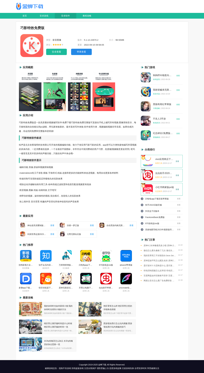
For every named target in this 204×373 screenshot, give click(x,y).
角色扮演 (156, 123)
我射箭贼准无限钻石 (163, 90)
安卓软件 (65, 15)
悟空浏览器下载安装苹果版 (46, 288)
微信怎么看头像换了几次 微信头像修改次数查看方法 (160, 250)
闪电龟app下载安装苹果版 (86, 265)
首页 (25, 15)
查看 (178, 76)
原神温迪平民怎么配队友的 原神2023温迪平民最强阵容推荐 (160, 260)
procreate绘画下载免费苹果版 (126, 288)
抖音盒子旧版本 (152, 211)
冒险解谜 (156, 137)
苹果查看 (81, 52)
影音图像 (25, 268)
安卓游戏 (44, 15)
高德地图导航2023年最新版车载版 (159, 229)
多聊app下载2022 (26, 288)
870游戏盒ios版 (106, 265)
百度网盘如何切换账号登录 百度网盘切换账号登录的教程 (160, 275)
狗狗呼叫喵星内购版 (163, 75)
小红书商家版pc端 (164, 187)
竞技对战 (156, 94)
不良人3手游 (159, 119)
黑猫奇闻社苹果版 (162, 104)
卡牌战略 (156, 108)
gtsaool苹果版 (126, 265)
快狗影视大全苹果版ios (26, 265)
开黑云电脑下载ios (86, 288)
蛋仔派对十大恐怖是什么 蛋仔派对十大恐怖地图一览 (160, 265)
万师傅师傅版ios (66, 265)
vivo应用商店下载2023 (164, 159)
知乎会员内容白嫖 (46, 265)
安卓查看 (56, 52)
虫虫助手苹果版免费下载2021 (106, 288)
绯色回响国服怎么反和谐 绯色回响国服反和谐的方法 (160, 270)
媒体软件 (45, 268)
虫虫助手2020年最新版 (164, 173)
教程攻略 (87, 15)
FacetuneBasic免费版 (155, 217)
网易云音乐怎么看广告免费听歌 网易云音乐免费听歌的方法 (160, 280)
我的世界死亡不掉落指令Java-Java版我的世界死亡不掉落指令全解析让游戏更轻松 (160, 255)
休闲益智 (156, 79)
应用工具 (86, 268)
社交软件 (25, 291)
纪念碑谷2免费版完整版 (163, 133)
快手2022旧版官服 (153, 205)
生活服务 (66, 268)
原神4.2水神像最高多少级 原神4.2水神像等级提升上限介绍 (160, 245)
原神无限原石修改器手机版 (66, 288)
